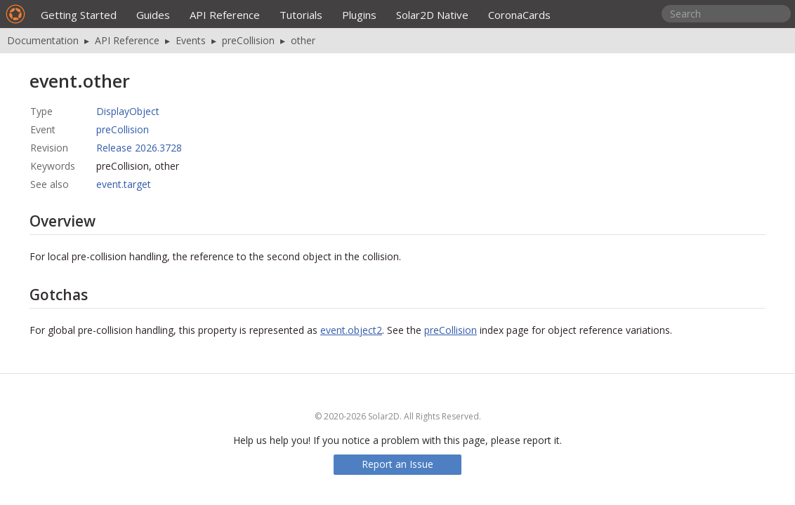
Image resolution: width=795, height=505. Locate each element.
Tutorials (301, 15)
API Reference (225, 15)
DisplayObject (127, 111)
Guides (153, 15)
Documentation (43, 40)
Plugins (359, 15)
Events (191, 40)
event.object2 (351, 330)
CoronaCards (519, 15)
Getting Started (79, 15)
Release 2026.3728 (139, 147)
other (303, 40)
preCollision (248, 40)
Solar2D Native (432, 15)
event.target (123, 184)
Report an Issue (397, 464)
